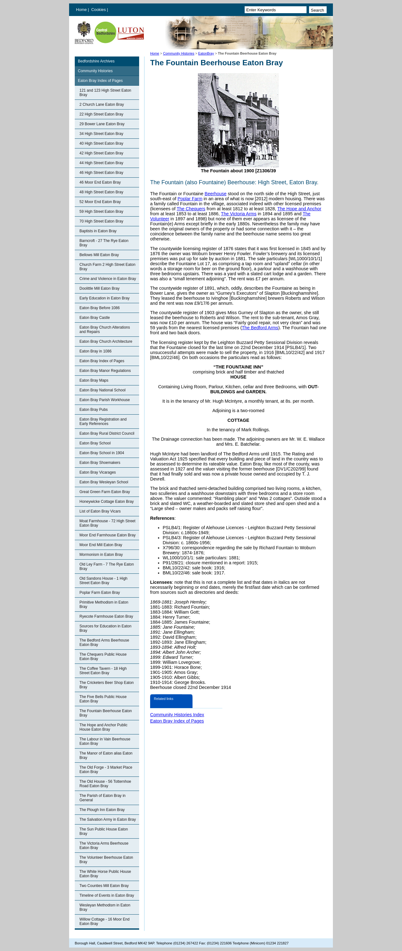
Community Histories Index (177, 714)
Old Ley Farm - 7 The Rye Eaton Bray (106, 566)
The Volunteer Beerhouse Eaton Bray (106, 859)
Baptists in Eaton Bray (98, 231)
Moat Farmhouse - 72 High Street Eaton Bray (107, 523)
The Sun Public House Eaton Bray (103, 831)
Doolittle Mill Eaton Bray (99, 288)
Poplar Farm (189, 198)
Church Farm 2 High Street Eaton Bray (107, 266)
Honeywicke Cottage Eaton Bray (106, 501)
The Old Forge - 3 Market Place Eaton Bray (105, 769)
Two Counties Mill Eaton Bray (104, 886)
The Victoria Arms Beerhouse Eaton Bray (103, 845)
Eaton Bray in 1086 (95, 351)
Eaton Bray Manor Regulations (105, 370)
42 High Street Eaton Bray (101, 153)
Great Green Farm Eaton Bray (104, 492)
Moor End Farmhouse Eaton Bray (107, 535)
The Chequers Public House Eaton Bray (103, 656)
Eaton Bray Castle (94, 317)
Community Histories (178, 53)
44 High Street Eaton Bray (101, 163)
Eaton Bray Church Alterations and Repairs (104, 329)
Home (81, 9)
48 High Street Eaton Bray (101, 192)
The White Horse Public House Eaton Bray (105, 873)
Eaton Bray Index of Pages (100, 80)
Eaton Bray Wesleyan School (103, 482)
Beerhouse (216, 193)
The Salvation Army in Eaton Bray (107, 819)
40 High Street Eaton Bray (101, 143)
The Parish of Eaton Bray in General (102, 797)
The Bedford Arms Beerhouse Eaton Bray (104, 642)
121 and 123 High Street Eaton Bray (105, 92)
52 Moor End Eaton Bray (100, 202)
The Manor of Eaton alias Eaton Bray (106, 755)
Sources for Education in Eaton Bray (105, 628)
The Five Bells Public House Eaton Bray (103, 699)
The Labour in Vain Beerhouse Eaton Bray (104, 741)
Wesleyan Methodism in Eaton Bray (104, 907)
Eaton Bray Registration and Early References (103, 421)
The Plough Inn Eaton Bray (102, 810)
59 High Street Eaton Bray (101, 211)
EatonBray (206, 53)
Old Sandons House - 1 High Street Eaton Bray (103, 580)
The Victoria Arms (238, 213)
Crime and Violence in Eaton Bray (107, 279)
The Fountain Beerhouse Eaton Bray (105, 713)
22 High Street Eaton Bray (101, 114)
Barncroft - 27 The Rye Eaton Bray (103, 243)
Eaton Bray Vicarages (97, 472)
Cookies (99, 9)
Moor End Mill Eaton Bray (100, 545)
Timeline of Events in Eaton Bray (106, 895)
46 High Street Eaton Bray (101, 172)
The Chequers (191, 208)
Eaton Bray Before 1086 (99, 308)
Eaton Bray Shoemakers (99, 462)
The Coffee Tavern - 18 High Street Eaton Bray (103, 670)
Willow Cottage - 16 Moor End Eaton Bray (104, 921)
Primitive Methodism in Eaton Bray (103, 604)
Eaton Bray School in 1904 (101, 453)
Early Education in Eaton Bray (104, 298)
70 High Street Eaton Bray (101, 221)
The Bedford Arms (260, 327)
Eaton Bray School (95, 443)
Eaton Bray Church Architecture (105, 341)
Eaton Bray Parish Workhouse (104, 400)
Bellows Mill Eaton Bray (99, 255)
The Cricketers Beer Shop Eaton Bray (106, 684)
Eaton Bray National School (102, 390)
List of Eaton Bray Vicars (100, 511)
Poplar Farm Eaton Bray (99, 592)
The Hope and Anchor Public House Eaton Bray (103, 727)
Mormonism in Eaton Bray (101, 554)
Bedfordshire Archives (96, 61)
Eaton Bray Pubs (93, 409)
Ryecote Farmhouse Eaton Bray (106, 616)
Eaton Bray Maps (93, 380)
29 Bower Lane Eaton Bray (101, 124)
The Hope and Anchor (299, 208)
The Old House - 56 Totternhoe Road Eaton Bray (105, 783)
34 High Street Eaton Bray (101, 134)
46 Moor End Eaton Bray (100, 182)
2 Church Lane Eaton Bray (101, 104)
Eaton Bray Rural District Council (106, 433)
